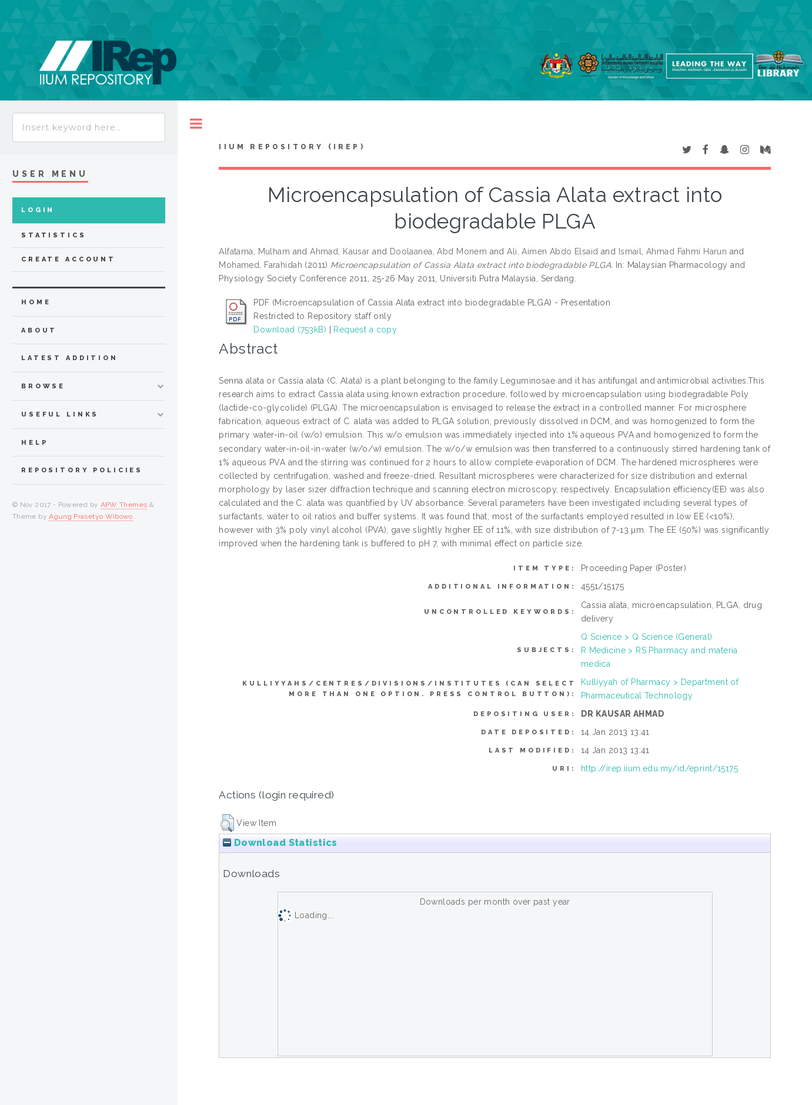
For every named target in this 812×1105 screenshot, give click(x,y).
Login (38, 210)
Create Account (68, 259)
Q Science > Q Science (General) (647, 636)
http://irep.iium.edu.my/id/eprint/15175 (659, 768)
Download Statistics (280, 842)
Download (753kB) (289, 329)
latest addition (69, 358)
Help (34, 442)
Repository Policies (82, 470)
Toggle (196, 123)
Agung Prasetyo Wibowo (91, 516)
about (39, 330)
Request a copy (365, 329)
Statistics (53, 235)
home (36, 302)
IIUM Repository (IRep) (292, 147)
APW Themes (124, 505)
